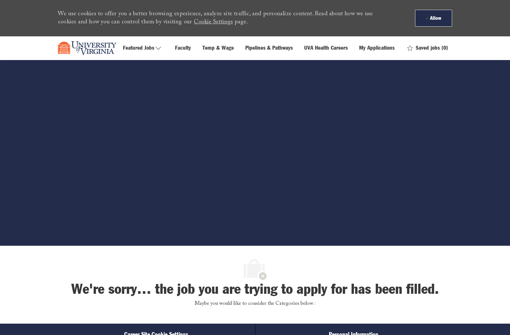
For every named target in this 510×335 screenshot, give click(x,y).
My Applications (377, 48)
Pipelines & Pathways (269, 48)
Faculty (183, 48)
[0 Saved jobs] (427, 48)
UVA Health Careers (326, 48)
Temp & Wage (218, 48)
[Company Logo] (87, 48)
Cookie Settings (213, 22)
